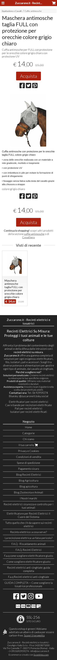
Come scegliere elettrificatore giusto (28, 561)
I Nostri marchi (28, 498)
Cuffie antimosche (33, 11)
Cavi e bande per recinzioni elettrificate (28, 405)
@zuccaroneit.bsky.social (33, 396)
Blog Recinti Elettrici (28, 474)
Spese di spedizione (28, 462)
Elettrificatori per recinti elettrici (28, 401)
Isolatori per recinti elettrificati (28, 411)
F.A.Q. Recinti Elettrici (28, 549)
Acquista (28, 76)
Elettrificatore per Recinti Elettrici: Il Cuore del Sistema (28, 515)
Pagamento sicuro (28, 468)
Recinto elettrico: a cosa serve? (28, 532)
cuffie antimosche (34, 234)
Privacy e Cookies (28, 451)
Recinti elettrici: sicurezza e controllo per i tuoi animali (28, 506)
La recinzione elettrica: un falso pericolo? (28, 538)
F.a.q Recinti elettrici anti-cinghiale (28, 576)
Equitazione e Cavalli (12, 11)
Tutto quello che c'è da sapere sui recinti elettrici (28, 524)
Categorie (28, 433)
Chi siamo (28, 439)
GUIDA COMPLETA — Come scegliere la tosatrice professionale (28, 584)
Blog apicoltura (28, 486)
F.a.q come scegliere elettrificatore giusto (28, 555)
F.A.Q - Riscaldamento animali (28, 543)
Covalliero (28, 237)
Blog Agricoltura (28, 480)
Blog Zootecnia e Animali (28, 492)
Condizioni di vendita (28, 456)
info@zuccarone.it (40, 651)
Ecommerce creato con (29, 654)
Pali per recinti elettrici (28, 408)
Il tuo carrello (28, 445)
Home (28, 427)
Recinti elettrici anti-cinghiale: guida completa (28, 569)
